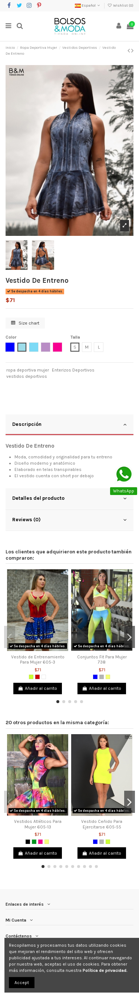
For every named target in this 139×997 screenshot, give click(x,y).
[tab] (69, 425)
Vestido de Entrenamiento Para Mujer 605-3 (37, 659)
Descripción (69, 424)
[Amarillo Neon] (108, 677)
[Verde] (34, 842)
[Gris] (101, 677)
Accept (21, 982)
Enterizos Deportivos (73, 370)
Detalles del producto (69, 498)
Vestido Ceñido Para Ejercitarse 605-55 (101, 824)
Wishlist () (120, 5)
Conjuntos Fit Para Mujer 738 (102, 659)
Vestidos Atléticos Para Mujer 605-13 (38, 824)
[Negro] (28, 842)
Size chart (25, 323)
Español (88, 5)
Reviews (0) (69, 519)
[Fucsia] (40, 842)
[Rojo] (37, 677)
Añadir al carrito (37, 688)
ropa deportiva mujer (27, 370)
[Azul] (95, 677)
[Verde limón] (31, 677)
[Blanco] (44, 677)
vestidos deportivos (26, 376)
